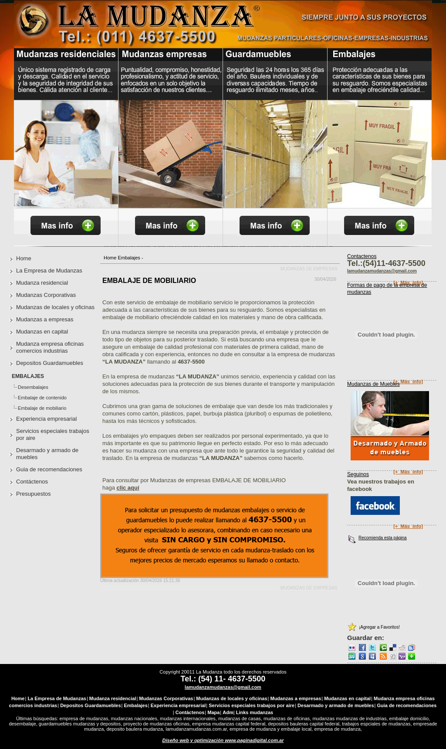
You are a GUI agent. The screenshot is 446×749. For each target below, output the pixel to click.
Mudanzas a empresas (45, 319)
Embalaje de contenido (42, 397)
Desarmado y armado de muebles (47, 453)
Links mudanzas (255, 712)
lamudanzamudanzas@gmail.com (223, 687)
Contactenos (361, 256)
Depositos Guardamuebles (49, 363)
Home (110, 257)
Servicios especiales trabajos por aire (52, 434)
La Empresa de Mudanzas (49, 270)
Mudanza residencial (42, 282)
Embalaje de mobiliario (42, 408)
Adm (228, 712)
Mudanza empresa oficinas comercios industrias (50, 347)
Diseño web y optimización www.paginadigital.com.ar (223, 740)
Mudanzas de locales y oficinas (55, 307)
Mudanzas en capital (42, 331)
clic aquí (128, 487)
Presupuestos (33, 493)
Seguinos (358, 474)
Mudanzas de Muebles (373, 384)
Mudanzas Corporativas (46, 295)
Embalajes (129, 257)
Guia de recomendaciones (49, 469)
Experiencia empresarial (46, 418)
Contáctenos (32, 481)
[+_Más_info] (408, 381)
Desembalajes (33, 387)
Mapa (213, 712)
